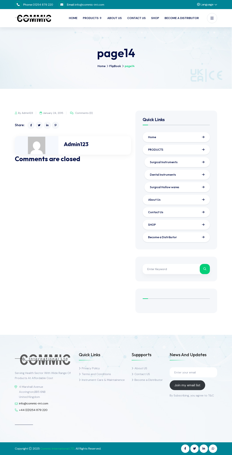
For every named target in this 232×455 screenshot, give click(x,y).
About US (140, 368)
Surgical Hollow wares (164, 187)
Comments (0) (82, 113)
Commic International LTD (57, 448)
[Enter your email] (193, 372)
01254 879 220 (43, 5)
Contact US (142, 374)
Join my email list (187, 385)
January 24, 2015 (52, 113)
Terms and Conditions (96, 374)
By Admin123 (24, 113)
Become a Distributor (182, 18)
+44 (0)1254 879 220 (33, 410)
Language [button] (205, 4)
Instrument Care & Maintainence (103, 380)
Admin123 (76, 144)
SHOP (155, 18)
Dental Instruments (163, 174)
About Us (114, 18)
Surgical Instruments (163, 162)
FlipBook (115, 66)
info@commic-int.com (89, 5)
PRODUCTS (91, 18)
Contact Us (136, 18)
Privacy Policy (91, 368)
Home (73, 18)
